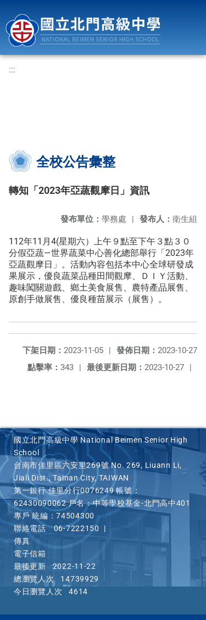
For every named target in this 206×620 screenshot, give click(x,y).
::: (12, 69)
